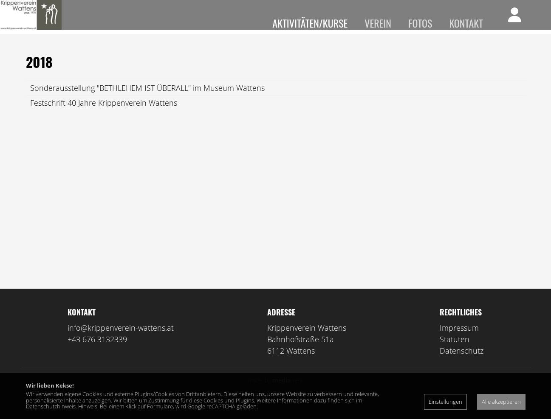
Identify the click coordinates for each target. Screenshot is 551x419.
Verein (378, 23)
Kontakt (466, 23)
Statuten (454, 352)
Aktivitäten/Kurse (310, 23)
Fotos (420, 23)
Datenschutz (461, 363)
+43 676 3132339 (97, 352)
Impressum (459, 340)
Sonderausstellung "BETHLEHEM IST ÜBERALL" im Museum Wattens (147, 101)
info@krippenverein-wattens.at (121, 340)
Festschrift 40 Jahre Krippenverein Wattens (103, 115)
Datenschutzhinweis (51, 406)
